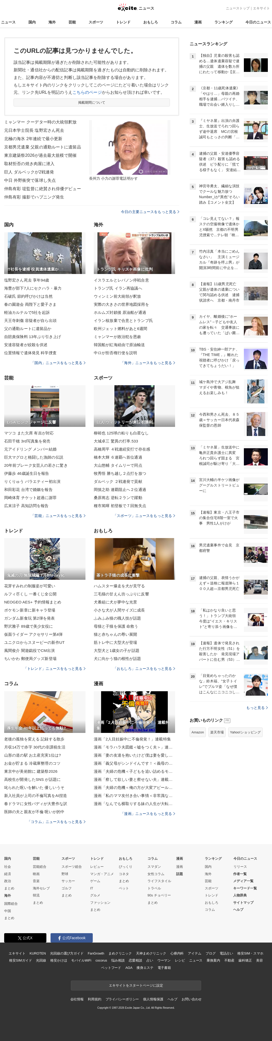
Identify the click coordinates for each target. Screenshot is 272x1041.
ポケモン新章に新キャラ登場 (29, 610)
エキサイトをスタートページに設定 (136, 985)
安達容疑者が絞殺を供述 (25, 344)
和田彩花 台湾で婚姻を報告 (28, 489)
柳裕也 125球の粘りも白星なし (121, 433)
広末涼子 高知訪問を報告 (26, 505)
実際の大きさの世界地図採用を (121, 304)
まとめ (9, 888)
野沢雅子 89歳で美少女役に (28, 626)
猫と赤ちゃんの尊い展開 (115, 634)
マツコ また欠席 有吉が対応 (29, 433)
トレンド (123, 22)
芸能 (72, 22)
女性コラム (155, 874)
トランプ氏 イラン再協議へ (118, 288)
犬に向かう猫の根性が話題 (117, 658)
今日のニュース (258, 22)
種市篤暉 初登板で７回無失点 (120, 505)
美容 (259, 960)
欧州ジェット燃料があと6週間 (120, 328)
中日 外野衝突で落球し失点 (30, 180)
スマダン (154, 867)
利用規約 (94, 999)
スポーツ (96, 22)
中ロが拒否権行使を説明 (115, 353)
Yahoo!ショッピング (245, 732)
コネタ (124, 874)
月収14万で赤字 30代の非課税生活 (34, 747)
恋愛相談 (135, 960)
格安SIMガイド (20, 960)
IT (91, 888)
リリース (240, 867)
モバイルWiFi (81, 960)
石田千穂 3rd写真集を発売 (27, 441)
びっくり (125, 867)
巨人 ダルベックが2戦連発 (29, 172)
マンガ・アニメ (102, 874)
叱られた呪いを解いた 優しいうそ (34, 787)
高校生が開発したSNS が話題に (32, 779)
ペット (124, 888)
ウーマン (164, 960)
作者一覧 (240, 874)
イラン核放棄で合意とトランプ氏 (123, 320)
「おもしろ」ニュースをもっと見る (144, 668)
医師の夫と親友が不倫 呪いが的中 (34, 811)
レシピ (180, 960)
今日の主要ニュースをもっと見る (150, 212)
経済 (7, 874)
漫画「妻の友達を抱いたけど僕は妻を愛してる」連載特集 (134, 755)
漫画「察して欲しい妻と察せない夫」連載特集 (134, 779)
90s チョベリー (159, 895)
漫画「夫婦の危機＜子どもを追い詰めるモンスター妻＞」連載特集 (134, 771)
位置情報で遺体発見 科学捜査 (30, 353)
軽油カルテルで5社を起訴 (27, 312)
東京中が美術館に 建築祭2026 (30, 771)
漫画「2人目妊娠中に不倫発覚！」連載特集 (132, 739)
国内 (32, 22)
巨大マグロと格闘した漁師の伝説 (33, 457)
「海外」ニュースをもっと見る (147, 363)
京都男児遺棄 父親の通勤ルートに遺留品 (42, 147)
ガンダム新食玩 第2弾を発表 (29, 618)
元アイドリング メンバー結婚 (30, 449)
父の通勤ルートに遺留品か (27, 328)
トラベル (154, 888)
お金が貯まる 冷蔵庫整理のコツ (32, 763)
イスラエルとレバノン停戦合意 (121, 280)
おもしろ (150, 22)
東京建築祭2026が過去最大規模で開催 (40, 155)
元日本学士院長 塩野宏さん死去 (34, 130)
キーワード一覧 (245, 888)
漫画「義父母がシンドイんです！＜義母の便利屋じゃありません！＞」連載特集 (134, 763)
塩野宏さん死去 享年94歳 (26, 280)
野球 (64, 874)
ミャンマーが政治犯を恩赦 (117, 336)
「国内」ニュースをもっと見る (58, 363)
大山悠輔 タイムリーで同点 (118, 465)
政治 (7, 881)
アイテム (194, 953)
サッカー (68, 881)
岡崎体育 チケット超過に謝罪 (30, 497)
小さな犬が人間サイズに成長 (119, 610)
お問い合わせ (192, 999)
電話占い (226, 953)
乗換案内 (213, 960)
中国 (7, 911)
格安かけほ (58, 960)
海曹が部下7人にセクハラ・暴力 (32, 288)
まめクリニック (120, 953)
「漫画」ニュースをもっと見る (147, 814)
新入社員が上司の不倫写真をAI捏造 (35, 795)
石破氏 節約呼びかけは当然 (28, 296)
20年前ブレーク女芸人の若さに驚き (36, 465)
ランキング (223, 22)
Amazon (197, 732)
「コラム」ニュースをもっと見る (56, 822)
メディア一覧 (243, 881)
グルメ (95, 895)
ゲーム (95, 881)
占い (149, 960)
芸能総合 (39, 867)
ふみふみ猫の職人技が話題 (117, 618)
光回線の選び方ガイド (67, 953)
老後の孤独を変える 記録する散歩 (34, 739)
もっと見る (257, 708)
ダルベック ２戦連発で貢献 (118, 481)
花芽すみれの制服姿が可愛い (29, 586)
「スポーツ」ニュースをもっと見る (144, 516)
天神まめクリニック (151, 953)
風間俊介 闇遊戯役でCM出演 (29, 650)
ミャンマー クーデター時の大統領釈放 (40, 122)
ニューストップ (238, 8)
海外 (52, 22)
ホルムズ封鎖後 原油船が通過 (120, 312)
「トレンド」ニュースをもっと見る (54, 668)
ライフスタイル (159, 881)
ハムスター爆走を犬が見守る (119, 586)
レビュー (97, 867)
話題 (179, 874)
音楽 (36, 881)
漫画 (198, 22)
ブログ (211, 953)
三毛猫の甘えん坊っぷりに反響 (121, 594)
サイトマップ (243, 903)
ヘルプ (238, 910)
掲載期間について (92, 102)
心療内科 (177, 953)
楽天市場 (217, 732)
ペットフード (111, 968)
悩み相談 (118, 960)
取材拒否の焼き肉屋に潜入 (29, 163)
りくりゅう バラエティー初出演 (32, 481)
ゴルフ (66, 888)
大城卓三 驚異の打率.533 (116, 441)
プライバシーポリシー (122, 999)
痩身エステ (145, 968)
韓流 (36, 895)
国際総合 (11, 904)
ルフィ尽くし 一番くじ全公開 (30, 594)
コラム (176, 22)
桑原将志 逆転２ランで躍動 (118, 497)
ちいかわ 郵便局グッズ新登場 (30, 658)
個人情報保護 (153, 999)
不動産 (229, 960)
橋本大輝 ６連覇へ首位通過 (118, 457)
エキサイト (261, 8)
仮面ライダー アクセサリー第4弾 (33, 634)
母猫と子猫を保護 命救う (116, 626)
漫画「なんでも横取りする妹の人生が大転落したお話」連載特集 (134, 803)
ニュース (8, 22)
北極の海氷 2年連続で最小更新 (33, 138)
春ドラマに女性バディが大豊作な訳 (35, 803)
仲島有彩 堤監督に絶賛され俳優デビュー (42, 188)
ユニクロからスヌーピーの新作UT (34, 642)
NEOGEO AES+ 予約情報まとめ (32, 602)
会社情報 (77, 999)
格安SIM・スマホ (250, 953)
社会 (7, 867)
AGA (128, 968)
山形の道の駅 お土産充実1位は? (32, 755)
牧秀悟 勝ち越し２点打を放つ (120, 473)
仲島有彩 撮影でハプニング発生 (34, 197)
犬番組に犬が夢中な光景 (115, 602)
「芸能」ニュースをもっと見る (58, 516)
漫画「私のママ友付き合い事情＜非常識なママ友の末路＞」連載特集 (134, 795)
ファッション (100, 903)
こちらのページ (87, 92)
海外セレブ (41, 888)
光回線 (41, 960)
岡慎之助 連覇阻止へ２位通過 (120, 489)
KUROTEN (37, 953)
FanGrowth (96, 953)
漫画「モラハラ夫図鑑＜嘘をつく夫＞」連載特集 (134, 747)
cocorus (101, 960)
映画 (36, 874)
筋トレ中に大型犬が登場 (115, 642)
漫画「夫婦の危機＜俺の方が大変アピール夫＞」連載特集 (134, 787)
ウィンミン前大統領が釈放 (117, 296)
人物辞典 (240, 895)
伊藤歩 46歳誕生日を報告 (26, 473)
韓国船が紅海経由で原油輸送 (119, 344)
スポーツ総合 (71, 867)
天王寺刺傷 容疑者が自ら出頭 (30, 320)
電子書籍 (164, 968)
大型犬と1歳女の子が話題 (116, 650)
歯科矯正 (245, 960)
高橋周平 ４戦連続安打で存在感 (122, 449)
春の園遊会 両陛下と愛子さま (30, 304)
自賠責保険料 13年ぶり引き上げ (32, 336)
